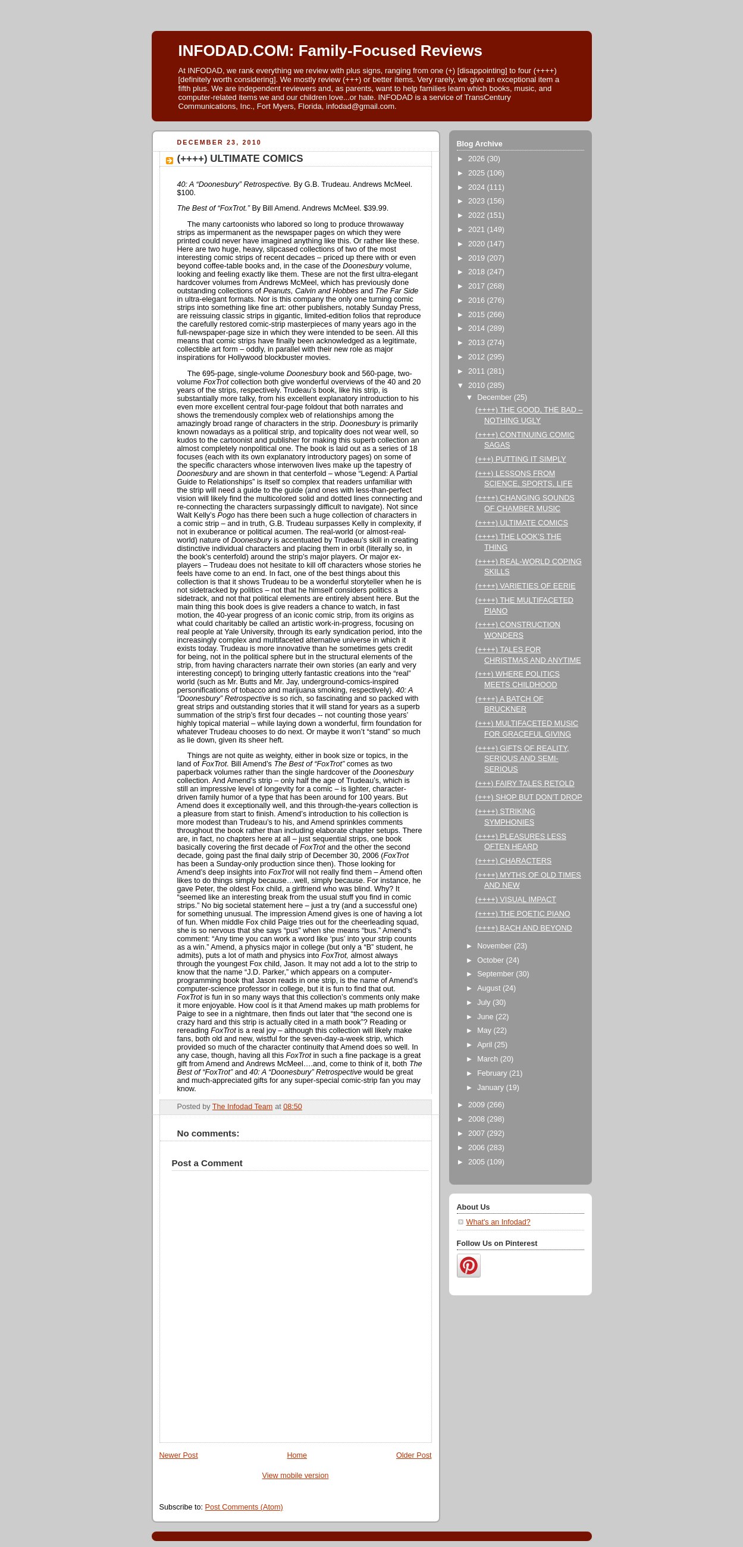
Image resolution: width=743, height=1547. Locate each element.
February (493, 1073)
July (485, 1002)
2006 (477, 1148)
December (495, 397)
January (491, 1087)
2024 (477, 187)
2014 (477, 328)
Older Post (414, 1455)
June (486, 1017)
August (490, 988)
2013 (477, 343)
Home (297, 1455)
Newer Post (178, 1455)
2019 (477, 258)
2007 (477, 1133)
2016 (477, 300)
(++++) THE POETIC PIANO (522, 914)
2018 (477, 272)
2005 (477, 1162)
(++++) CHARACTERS (513, 861)
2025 (477, 173)
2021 (477, 230)
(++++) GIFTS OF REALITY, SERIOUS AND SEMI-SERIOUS (522, 759)
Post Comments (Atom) (244, 1507)
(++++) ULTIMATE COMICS (521, 523)
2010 (477, 385)
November (495, 946)
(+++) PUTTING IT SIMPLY (520, 459)
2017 (477, 286)
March (488, 1059)
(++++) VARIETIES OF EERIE (525, 586)
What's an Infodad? (498, 1222)
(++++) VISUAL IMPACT (515, 899)
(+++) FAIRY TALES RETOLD (525, 783)
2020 (477, 244)
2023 (477, 201)
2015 (477, 315)
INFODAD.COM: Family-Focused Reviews (330, 51)
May (485, 1030)
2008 (477, 1119)
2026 (477, 159)
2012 (477, 357)
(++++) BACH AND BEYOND (523, 928)
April (485, 1045)
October (491, 960)
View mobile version (295, 1475)
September (496, 974)
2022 (477, 215)
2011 (477, 371)
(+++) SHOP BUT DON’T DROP (528, 797)
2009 (477, 1105)
